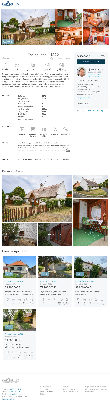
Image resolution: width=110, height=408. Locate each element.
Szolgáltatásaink (69, 389)
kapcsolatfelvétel (91, 62)
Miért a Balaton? (46, 391)
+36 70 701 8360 (94, 76)
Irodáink (66, 387)
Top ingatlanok (45, 389)
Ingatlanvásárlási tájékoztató (96, 387)
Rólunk (42, 394)
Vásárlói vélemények (70, 391)
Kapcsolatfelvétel (8, 399)
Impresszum (89, 391)
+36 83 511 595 (94, 74)
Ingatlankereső (45, 387)
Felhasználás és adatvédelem (96, 389)
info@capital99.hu (83, 98)
